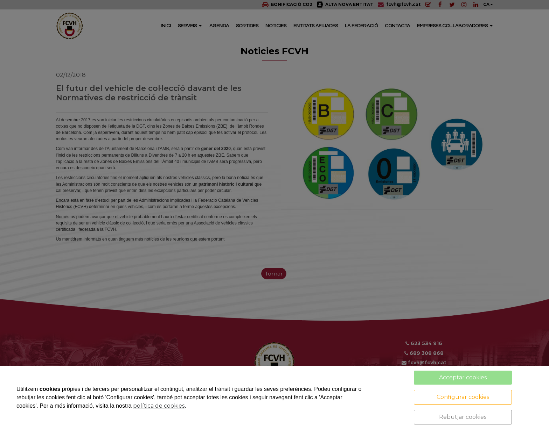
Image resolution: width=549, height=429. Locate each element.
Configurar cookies (463, 397)
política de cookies (159, 405)
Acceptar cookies (463, 377)
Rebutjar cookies (462, 417)
